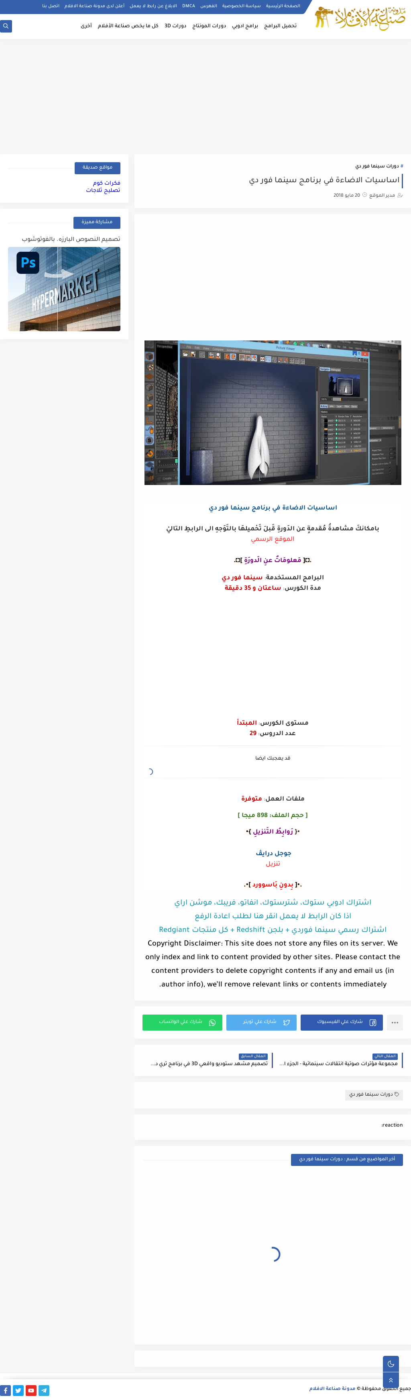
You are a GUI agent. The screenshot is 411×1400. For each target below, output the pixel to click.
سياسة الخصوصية (241, 6)
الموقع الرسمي (273, 539)
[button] (342, 1023)
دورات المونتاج (209, 26)
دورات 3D (175, 26)
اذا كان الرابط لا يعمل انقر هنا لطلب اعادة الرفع (273, 917)
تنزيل (273, 864)
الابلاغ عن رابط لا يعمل (153, 6)
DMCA (188, 6)
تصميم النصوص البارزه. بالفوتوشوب (71, 240)
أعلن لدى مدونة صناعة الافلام (94, 6)
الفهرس (208, 6)
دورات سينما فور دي (377, 166)
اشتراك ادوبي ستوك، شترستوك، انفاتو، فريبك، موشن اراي (272, 903)
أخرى (86, 26)
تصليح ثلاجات (103, 191)
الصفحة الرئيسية (283, 6)
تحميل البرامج (280, 26)
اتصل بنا (50, 6)
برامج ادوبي (245, 26)
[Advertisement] (205, 95)
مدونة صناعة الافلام (332, 1389)
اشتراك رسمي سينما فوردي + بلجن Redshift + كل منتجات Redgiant (273, 931)
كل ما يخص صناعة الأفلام (128, 26)
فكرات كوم (106, 184)
